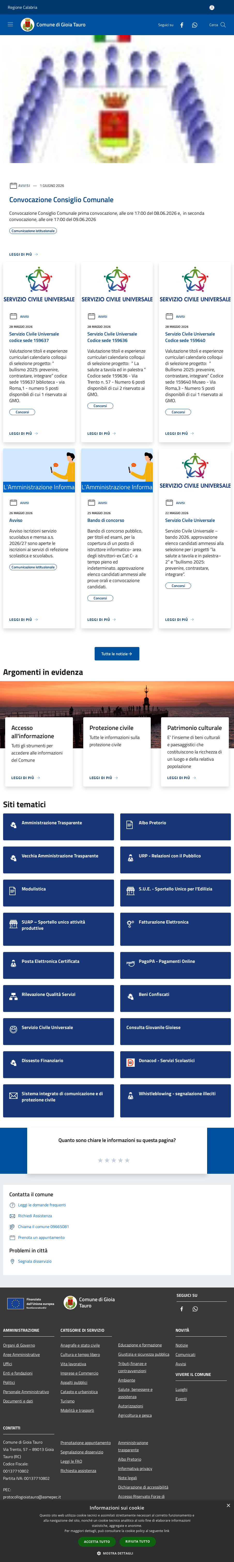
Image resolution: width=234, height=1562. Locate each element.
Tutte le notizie (117, 654)
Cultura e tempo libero (80, 1354)
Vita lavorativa (73, 1364)
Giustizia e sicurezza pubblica (143, 1354)
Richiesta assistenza (78, 1470)
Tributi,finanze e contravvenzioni (132, 1367)
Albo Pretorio (129, 1459)
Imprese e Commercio (79, 1373)
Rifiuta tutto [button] (137, 1541)
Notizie (182, 1345)
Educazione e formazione (140, 1345)
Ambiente (126, 1380)
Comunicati (185, 1354)
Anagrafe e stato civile (80, 1345)
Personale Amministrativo (26, 1392)
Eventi (181, 1399)
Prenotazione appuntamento (86, 1442)
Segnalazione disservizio (82, 1452)
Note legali (127, 1478)
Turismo (67, 1401)
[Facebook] (180, 24)
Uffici (7, 1364)
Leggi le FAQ (71, 1461)
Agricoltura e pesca (135, 1415)
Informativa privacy (135, 1468)
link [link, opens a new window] (166, 1531)
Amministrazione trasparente (133, 1446)
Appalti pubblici (74, 1382)
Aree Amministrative (21, 1354)
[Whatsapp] (192, 24)
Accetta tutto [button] (97, 1542)
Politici (9, 1382)
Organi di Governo (19, 1345)
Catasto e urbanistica (79, 1392)
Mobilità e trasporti (77, 1410)
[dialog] (117, 1531)
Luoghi (181, 1389)
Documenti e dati (18, 1401)
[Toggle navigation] (10, 24)
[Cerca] (223, 25)
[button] (117, 1553)
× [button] (228, 1506)
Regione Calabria (22, 7)
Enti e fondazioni (18, 1373)
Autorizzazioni (130, 1406)
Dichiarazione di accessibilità (143, 1487)
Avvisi (24, 185)
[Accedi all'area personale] (212, 8)
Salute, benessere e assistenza (135, 1393)
